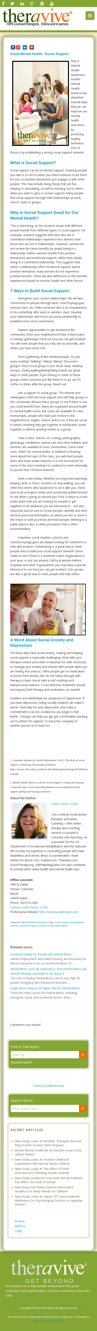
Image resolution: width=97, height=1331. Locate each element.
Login (18, 1231)
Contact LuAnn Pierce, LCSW (28, 907)
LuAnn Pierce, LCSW (64, 804)
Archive (20, 1221)
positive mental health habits (52, 925)
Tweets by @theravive (48, 1086)
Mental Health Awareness (34, 922)
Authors (20, 1226)
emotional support (28, 925)
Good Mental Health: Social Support (39, 54)
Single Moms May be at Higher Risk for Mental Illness (45, 988)
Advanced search (21, 1062)
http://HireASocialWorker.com (58, 912)
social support (62, 922)
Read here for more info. (48, 1321)
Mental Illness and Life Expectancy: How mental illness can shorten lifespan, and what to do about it (48, 971)
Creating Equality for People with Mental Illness (41, 954)
